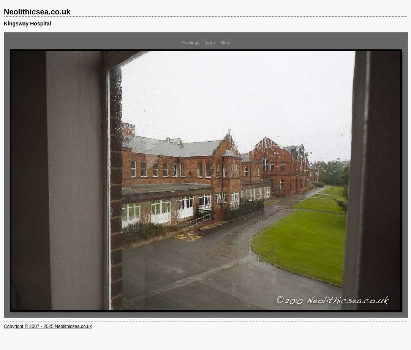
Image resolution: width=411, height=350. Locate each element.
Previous (190, 43)
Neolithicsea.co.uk (37, 12)
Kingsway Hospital (27, 23)
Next (225, 43)
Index (209, 43)
